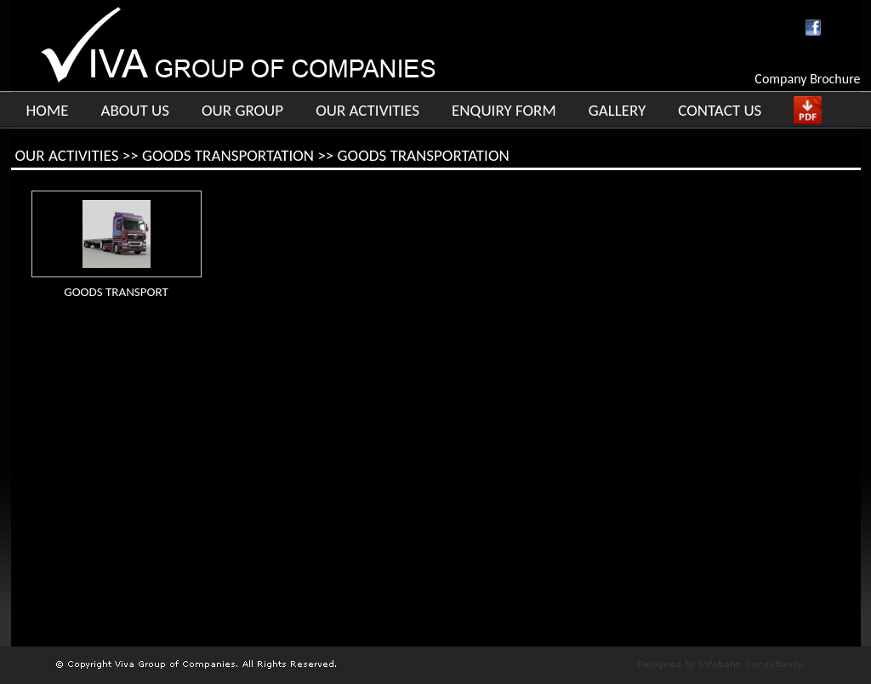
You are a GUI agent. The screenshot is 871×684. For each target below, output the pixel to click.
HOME (47, 110)
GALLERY (617, 110)
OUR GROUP (242, 110)
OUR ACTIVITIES (367, 110)
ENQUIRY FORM (504, 110)
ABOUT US (134, 110)
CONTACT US (719, 110)
